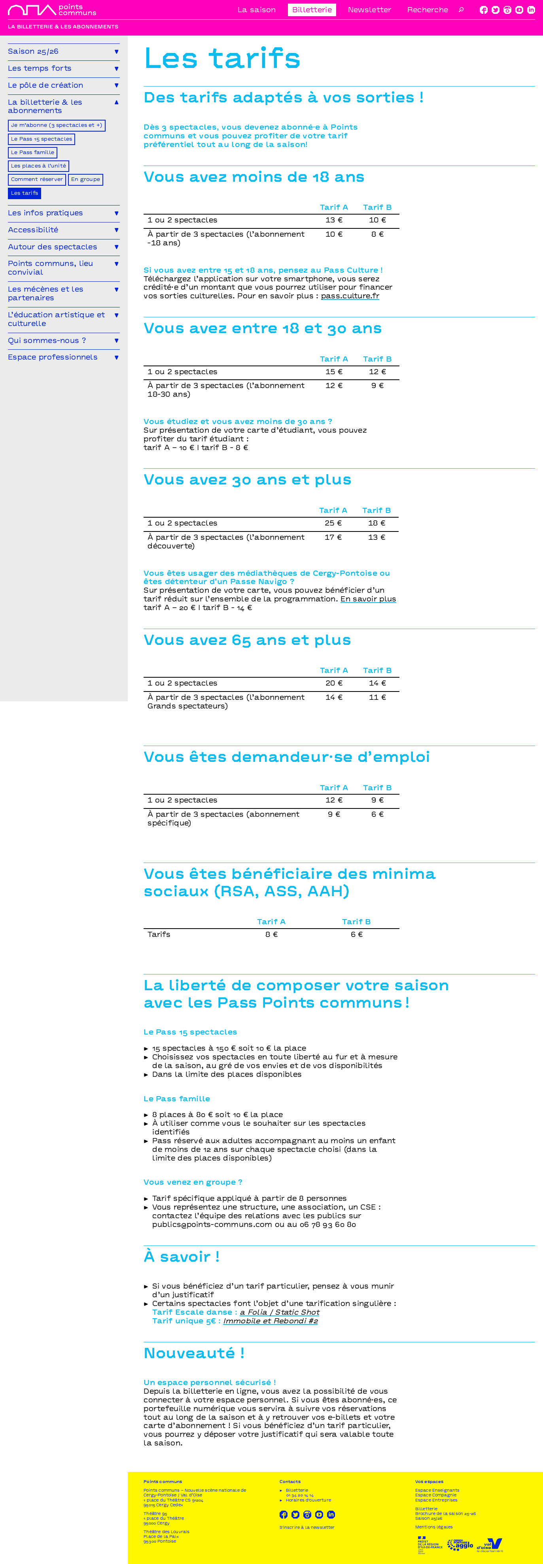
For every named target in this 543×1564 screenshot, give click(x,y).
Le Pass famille (32, 153)
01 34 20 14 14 (300, 1495)
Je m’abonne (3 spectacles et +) (56, 125)
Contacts (290, 1482)
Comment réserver (37, 179)
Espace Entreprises (436, 1500)
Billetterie (312, 10)
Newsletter (370, 10)
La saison (257, 10)
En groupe (85, 179)
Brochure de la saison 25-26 (445, 1514)
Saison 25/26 (429, 1519)
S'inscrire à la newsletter (307, 1528)
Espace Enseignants (437, 1490)
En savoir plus (368, 599)
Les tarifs (24, 193)
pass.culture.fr (350, 296)
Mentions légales (434, 1527)
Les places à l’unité (38, 166)
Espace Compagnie (436, 1495)
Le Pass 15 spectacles (41, 139)
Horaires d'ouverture (308, 1500)
